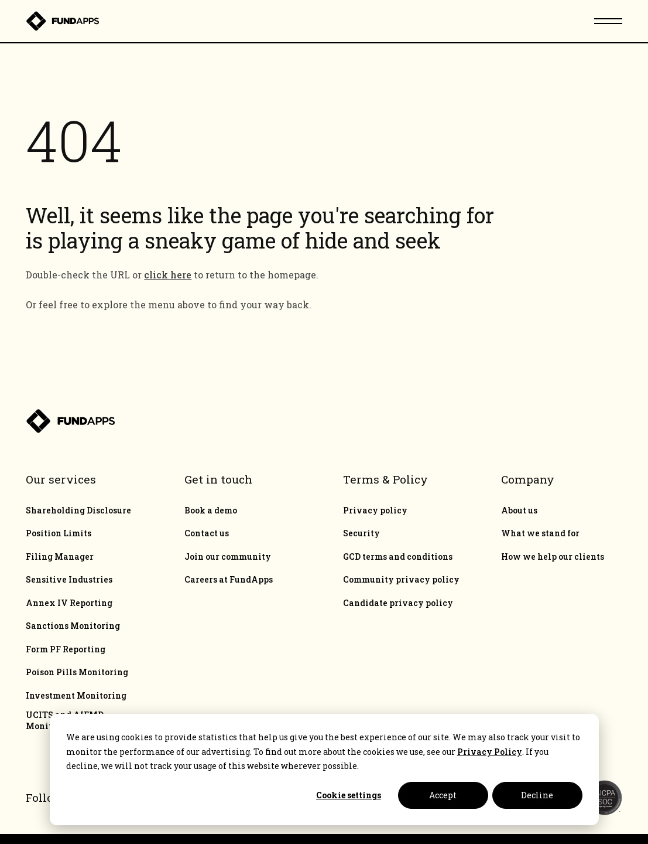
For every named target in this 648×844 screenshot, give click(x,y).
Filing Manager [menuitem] (60, 557)
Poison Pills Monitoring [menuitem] (77, 672)
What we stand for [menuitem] (540, 533)
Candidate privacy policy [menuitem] (398, 603)
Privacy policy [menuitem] (375, 510)
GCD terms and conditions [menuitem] (397, 557)
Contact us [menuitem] (206, 533)
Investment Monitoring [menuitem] (76, 695)
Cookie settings (348, 795)
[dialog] (324, 769)
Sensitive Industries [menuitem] (69, 579)
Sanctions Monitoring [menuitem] (73, 626)
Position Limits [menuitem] (58, 533)
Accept (443, 795)
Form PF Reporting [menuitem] (65, 649)
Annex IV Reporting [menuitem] (69, 603)
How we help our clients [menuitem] (552, 557)
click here (167, 274)
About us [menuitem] (519, 510)
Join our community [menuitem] (227, 557)
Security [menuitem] (361, 533)
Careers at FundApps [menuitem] (228, 579)
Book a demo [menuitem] (210, 510)
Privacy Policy (489, 751)
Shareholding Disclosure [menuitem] (78, 510)
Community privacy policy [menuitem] (401, 579)
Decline (537, 795)
